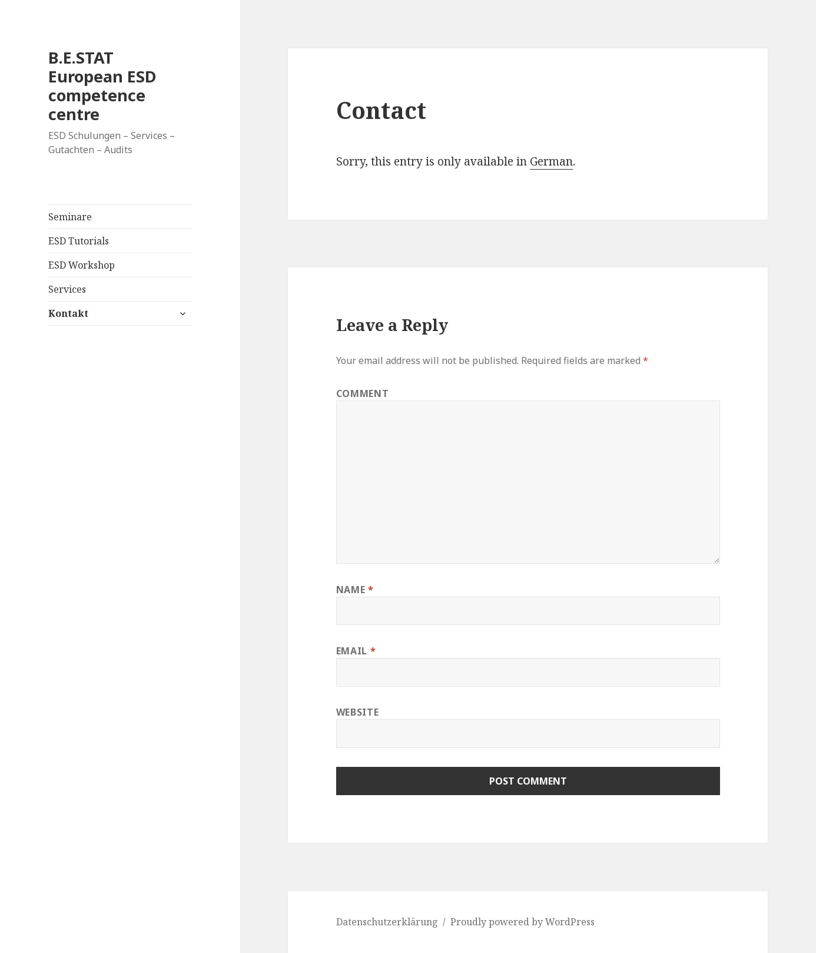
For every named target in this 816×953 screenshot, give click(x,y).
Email (356, 650)
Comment (362, 393)
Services (67, 289)
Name (355, 589)
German (551, 161)
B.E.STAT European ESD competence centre (102, 86)
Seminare (70, 216)
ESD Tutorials (78, 240)
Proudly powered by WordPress (522, 921)
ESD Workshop (81, 265)
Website (357, 712)
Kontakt (68, 313)
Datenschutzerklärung (387, 921)
